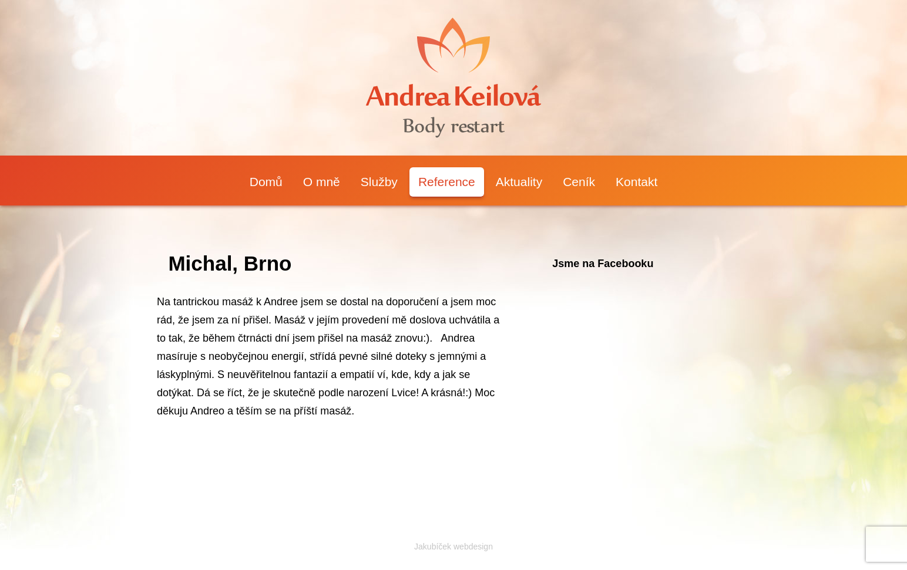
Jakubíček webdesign (453, 546)
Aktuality (519, 181)
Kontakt (636, 181)
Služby (379, 181)
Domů (266, 181)
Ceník (579, 181)
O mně (321, 181)
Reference (446, 181)
